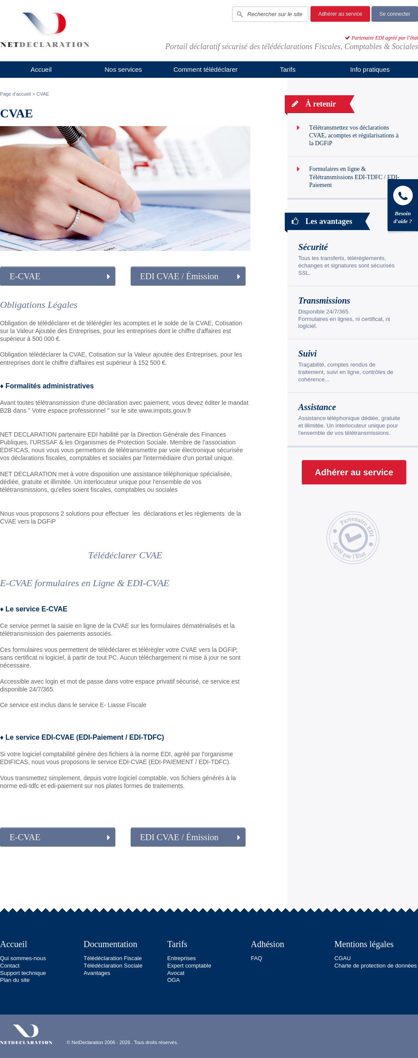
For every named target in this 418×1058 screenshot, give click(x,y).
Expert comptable (189, 965)
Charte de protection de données (375, 965)
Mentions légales (364, 944)
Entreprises (181, 958)
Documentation (110, 944)
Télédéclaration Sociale (113, 965)
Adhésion (267, 944)
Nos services (123, 69)
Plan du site (15, 980)
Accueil (40, 69)
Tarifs (288, 69)
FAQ (256, 958)
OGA (173, 980)
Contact (10, 965)
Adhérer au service (340, 14)
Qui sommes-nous (23, 958)
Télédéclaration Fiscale (113, 958)
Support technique (23, 973)
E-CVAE (25, 276)
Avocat (176, 973)
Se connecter (394, 14)
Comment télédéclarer (205, 69)
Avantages (97, 973)
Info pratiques (370, 69)
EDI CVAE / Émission (179, 276)
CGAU (342, 958)
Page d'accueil (15, 94)
